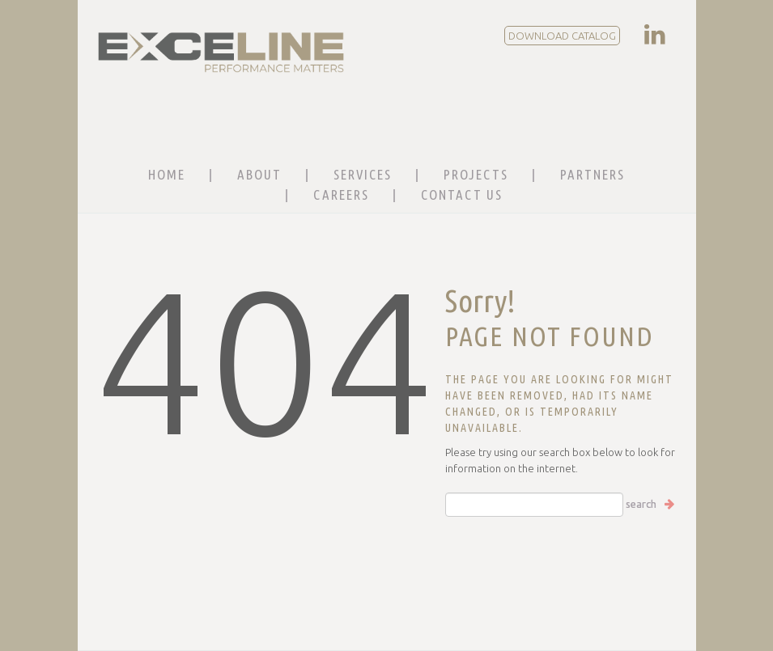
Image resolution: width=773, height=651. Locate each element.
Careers (341, 194)
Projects (476, 174)
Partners (592, 174)
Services (362, 174)
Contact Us (462, 194)
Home (166, 174)
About (259, 174)
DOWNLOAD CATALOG (562, 35)
